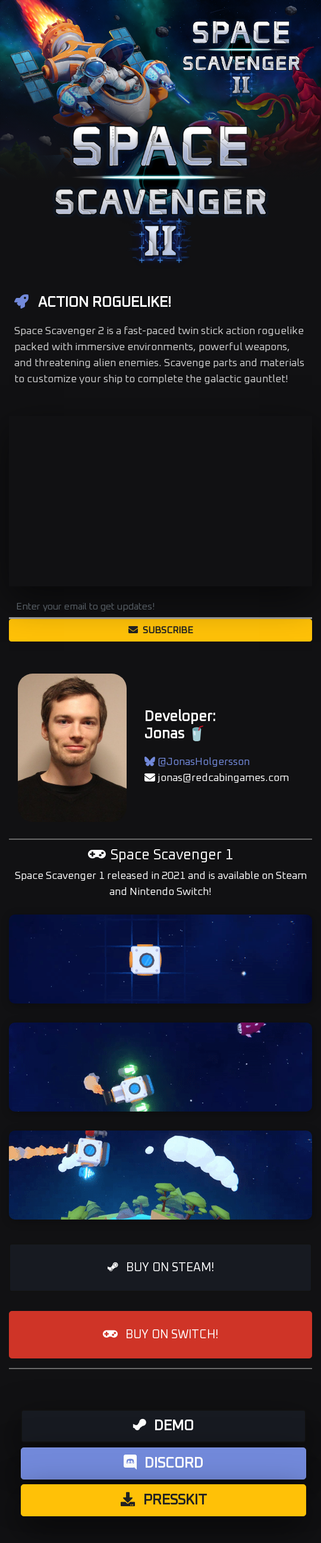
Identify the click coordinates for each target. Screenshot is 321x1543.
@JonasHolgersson (197, 762)
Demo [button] (163, 1425)
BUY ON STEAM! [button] (161, 1267)
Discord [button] (163, 1463)
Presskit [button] (164, 1499)
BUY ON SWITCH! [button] (160, 1334)
